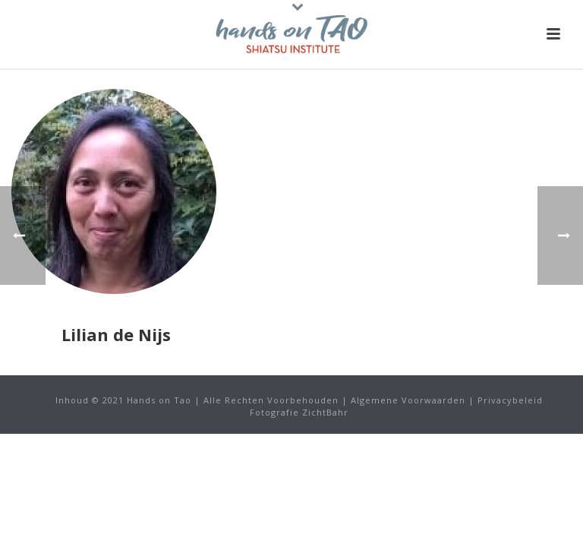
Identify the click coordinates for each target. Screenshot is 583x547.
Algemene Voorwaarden (408, 400)
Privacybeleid (510, 400)
